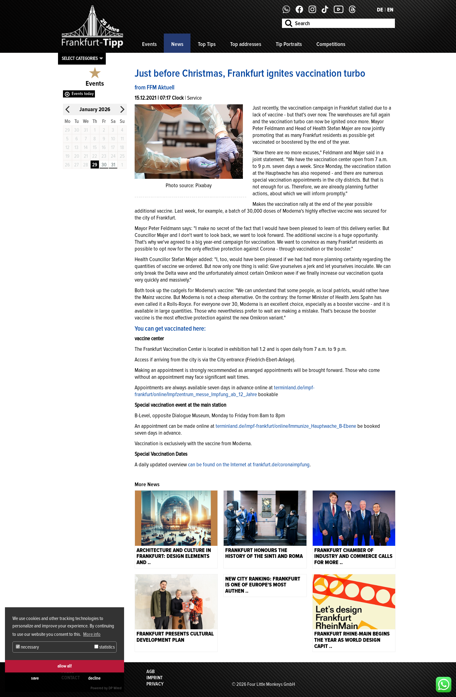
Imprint (154, 678)
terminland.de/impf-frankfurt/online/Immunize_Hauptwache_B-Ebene (286, 426)
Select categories (80, 58)
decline (94, 678)
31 (113, 165)
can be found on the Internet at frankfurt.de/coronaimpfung (248, 464)
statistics (104, 647)
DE (380, 9)
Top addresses (245, 44)
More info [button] (92, 634)
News (177, 44)
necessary (27, 647)
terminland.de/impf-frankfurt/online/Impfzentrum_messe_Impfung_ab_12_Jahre (225, 391)
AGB (150, 671)
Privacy (154, 684)
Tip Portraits (289, 44)
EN (390, 9)
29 (94, 165)
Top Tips (207, 44)
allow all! (64, 666)
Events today (83, 93)
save (35, 678)
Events (149, 44)
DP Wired (115, 688)
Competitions (330, 44)
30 (103, 165)
